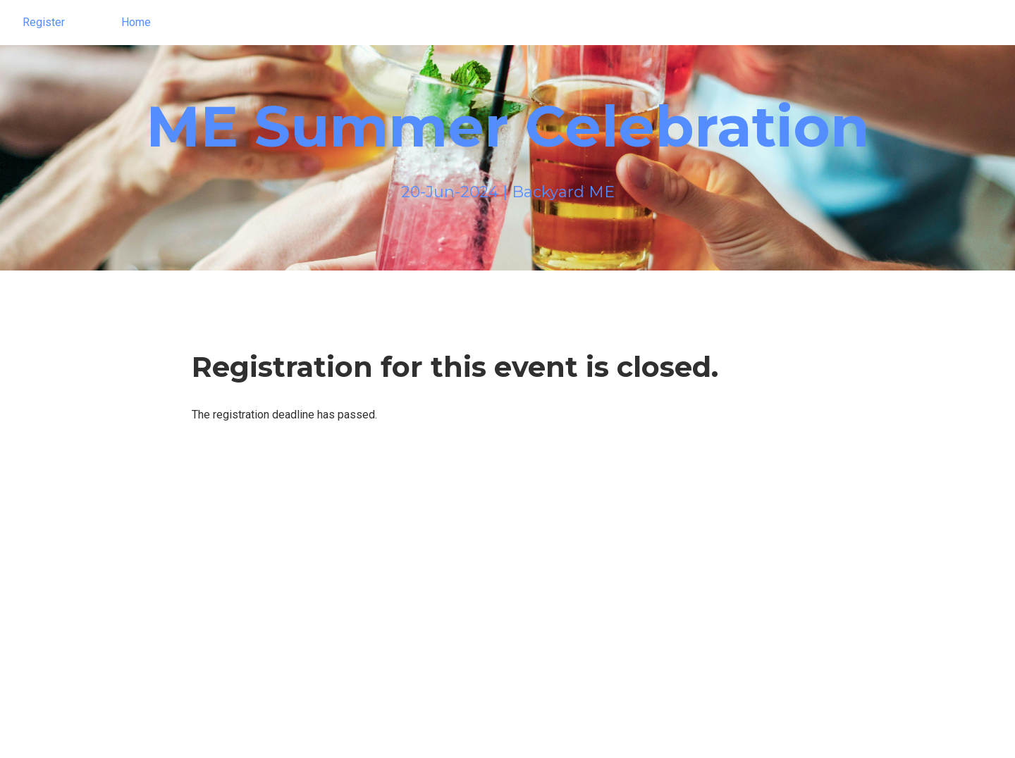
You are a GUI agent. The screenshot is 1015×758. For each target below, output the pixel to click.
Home (136, 22)
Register (44, 22)
